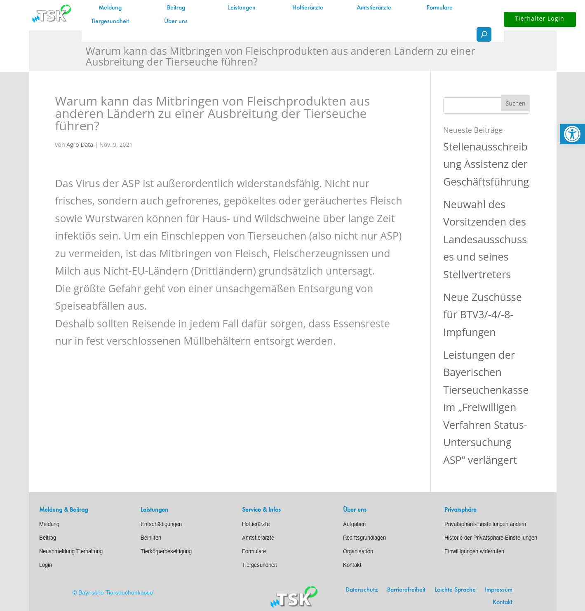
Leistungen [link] (242, 8)
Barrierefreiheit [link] (406, 590)
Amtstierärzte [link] (374, 8)
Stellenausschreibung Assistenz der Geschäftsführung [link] (486, 163)
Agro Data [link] (79, 144)
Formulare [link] (440, 8)
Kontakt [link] (502, 602)
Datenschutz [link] (361, 590)
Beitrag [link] (176, 8)
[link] (572, 134)
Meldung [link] (110, 8)
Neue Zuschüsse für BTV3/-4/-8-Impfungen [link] (482, 314)
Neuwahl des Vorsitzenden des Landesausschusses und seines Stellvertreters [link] (485, 239)
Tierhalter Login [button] (539, 18)
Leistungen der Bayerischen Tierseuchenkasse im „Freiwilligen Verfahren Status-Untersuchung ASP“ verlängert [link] (486, 407)
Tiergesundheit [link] (110, 21)
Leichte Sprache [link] (455, 590)
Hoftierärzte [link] (307, 8)
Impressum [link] (498, 590)
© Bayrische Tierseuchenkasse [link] (113, 593)
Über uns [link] (176, 21)
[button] (515, 103)
